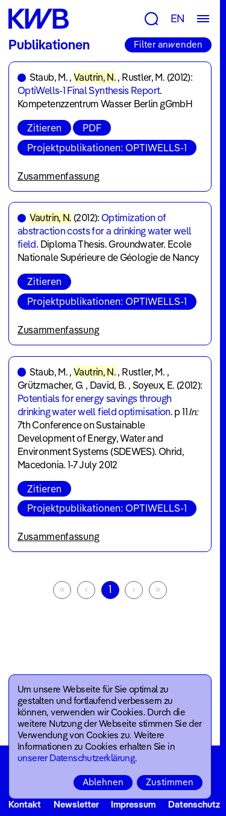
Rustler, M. (143, 77)
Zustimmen (169, 782)
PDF (92, 128)
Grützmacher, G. (50, 385)
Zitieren (44, 128)
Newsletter (76, 804)
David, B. (108, 385)
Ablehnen (103, 782)
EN (178, 18)
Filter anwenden (168, 44)
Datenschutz (194, 804)
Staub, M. (48, 77)
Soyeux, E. (154, 385)
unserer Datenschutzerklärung (76, 758)
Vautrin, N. (95, 77)
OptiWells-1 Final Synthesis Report (88, 90)
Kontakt (24, 804)
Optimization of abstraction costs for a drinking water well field (104, 231)
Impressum (133, 804)
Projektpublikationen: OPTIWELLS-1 (107, 148)
